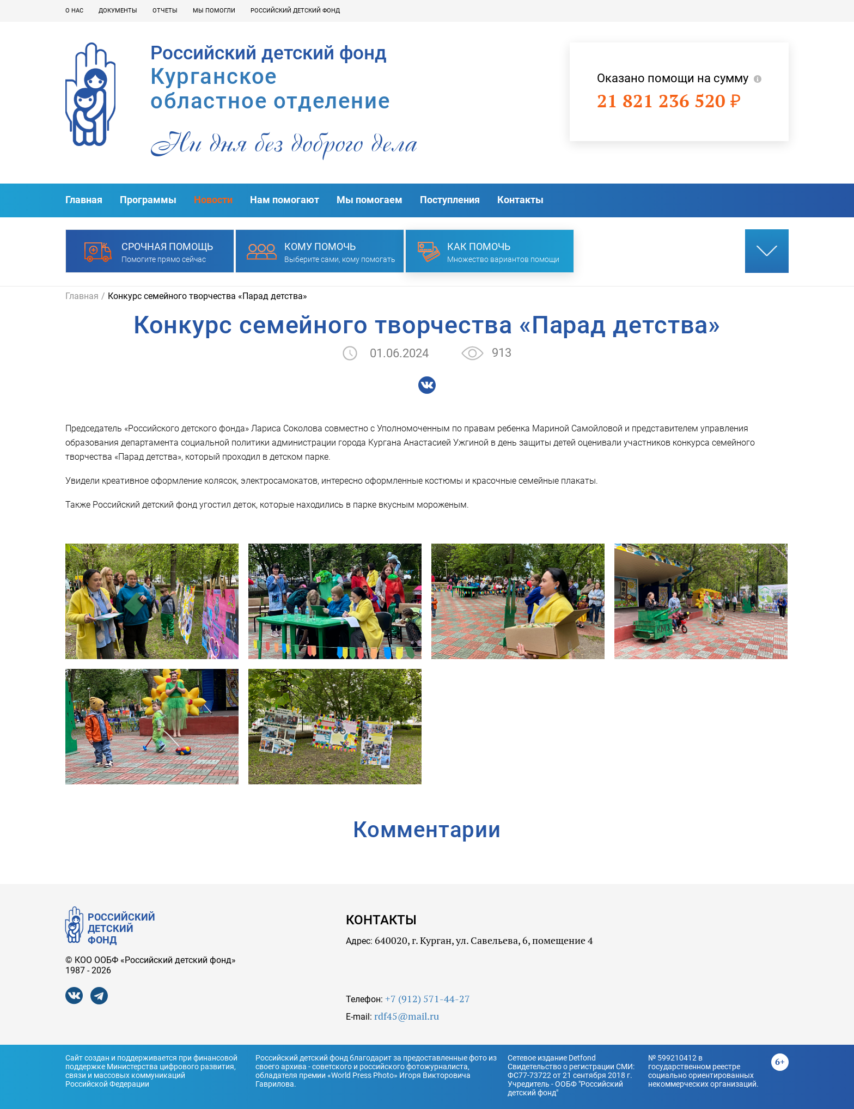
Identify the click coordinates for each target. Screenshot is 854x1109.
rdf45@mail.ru (406, 1016)
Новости (213, 199)
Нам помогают (284, 199)
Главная (83, 199)
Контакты (520, 199)
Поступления (450, 199)
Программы (148, 199)
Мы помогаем (369, 199)
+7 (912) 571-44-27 (427, 998)
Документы (118, 10)
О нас (74, 10)
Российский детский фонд (295, 10)
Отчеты (165, 10)
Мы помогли (214, 10)
